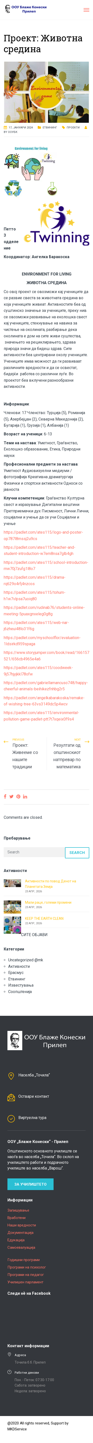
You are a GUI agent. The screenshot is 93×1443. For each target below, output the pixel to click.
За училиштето (30, 1184)
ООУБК (12, 132)
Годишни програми (23, 1260)
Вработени (16, 1218)
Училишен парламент (25, 1282)
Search (77, 852)
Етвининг (50, 127)
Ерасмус (16, 972)
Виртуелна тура (32, 1117)
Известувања (20, 985)
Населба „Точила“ (34, 1075)
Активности (19, 966)
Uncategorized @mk (25, 960)
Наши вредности (21, 1225)
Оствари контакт (33, 1096)
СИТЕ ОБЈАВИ (34, 934)
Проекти (73, 127)
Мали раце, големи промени (48, 902)
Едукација (16, 1240)
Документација (20, 1232)
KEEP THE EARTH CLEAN (44, 919)
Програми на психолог (26, 1267)
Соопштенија (20, 991)
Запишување (18, 1210)
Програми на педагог (25, 1274)
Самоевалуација (21, 1247)
